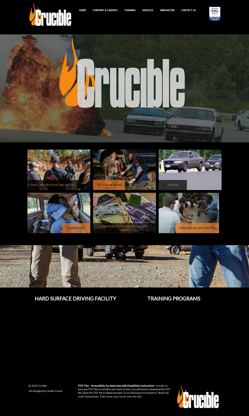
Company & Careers (105, 10)
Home (82, 10)
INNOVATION (167, 10)
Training (130, 10)
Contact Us (188, 10)
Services (147, 10)
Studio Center (55, 390)
